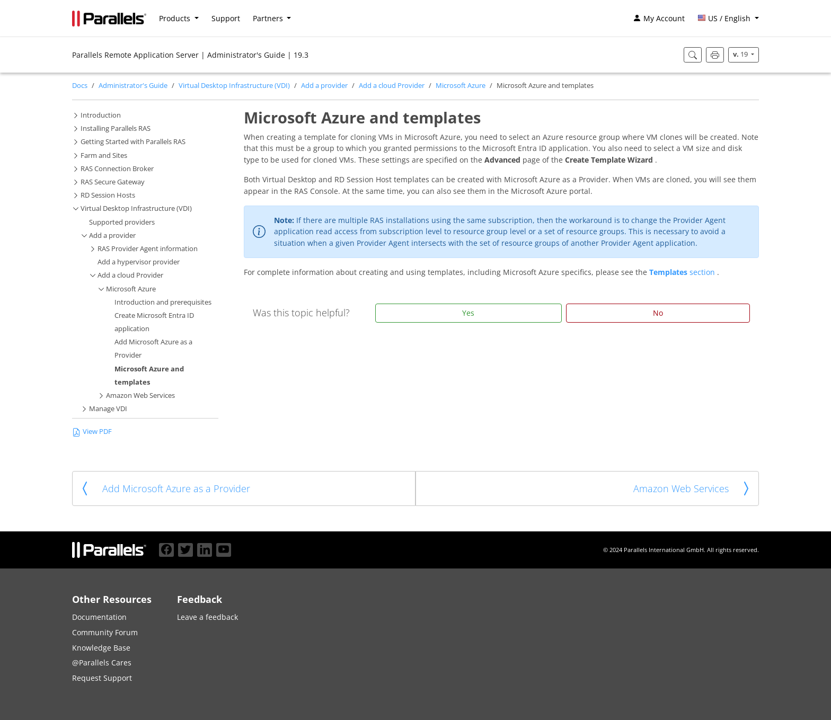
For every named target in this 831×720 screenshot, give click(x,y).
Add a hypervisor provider (139, 261)
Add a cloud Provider (392, 85)
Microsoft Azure (460, 85)
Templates (669, 272)
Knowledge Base (101, 648)
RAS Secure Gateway (113, 181)
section (703, 272)
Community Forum (105, 632)
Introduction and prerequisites (162, 302)
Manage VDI (108, 408)
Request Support (102, 678)
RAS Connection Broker (117, 168)
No (658, 313)
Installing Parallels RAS (116, 128)
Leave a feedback (207, 617)
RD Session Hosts (108, 195)
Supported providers (122, 222)
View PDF (92, 431)
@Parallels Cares (101, 662)
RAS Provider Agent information (148, 248)
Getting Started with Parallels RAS (133, 141)
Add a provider (324, 85)
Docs (79, 85)
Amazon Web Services (140, 395)
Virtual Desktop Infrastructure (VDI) (234, 85)
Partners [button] (269, 18)
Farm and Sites (104, 155)
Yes (468, 313)
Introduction (101, 115)
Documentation (99, 617)
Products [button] (175, 18)
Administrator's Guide (133, 85)
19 (741, 54)
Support (225, 18)
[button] (728, 18)
